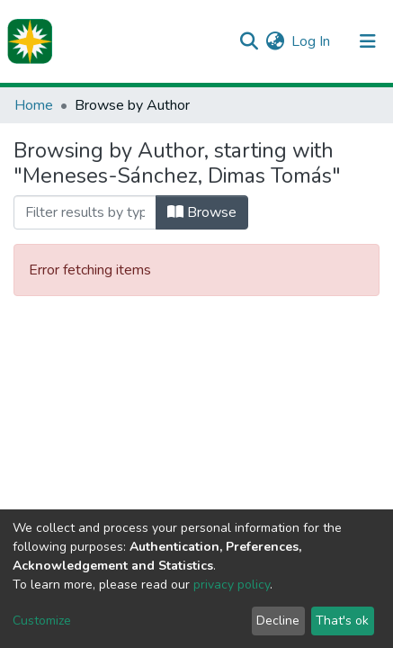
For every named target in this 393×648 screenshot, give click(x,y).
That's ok (342, 620)
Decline (277, 620)
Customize (42, 620)
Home (33, 105)
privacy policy (231, 584)
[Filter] (84, 212)
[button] (274, 41)
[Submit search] (248, 41)
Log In (311, 41)
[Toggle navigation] (368, 41)
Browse (202, 212)
